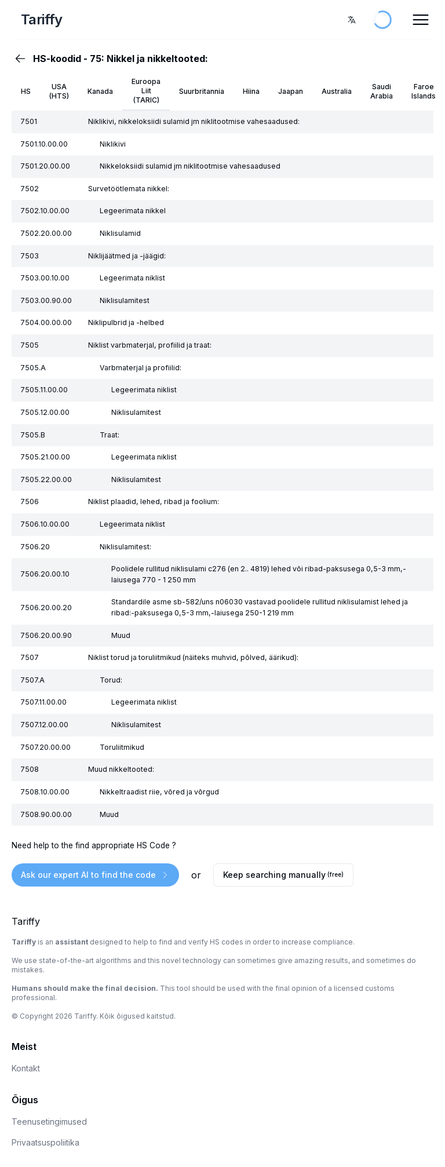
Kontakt (26, 1068)
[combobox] (352, 19)
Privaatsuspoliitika (45, 1142)
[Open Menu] (420, 19)
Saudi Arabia (381, 91)
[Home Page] (83, 19)
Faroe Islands (423, 91)
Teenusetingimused (49, 1121)
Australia (337, 91)
